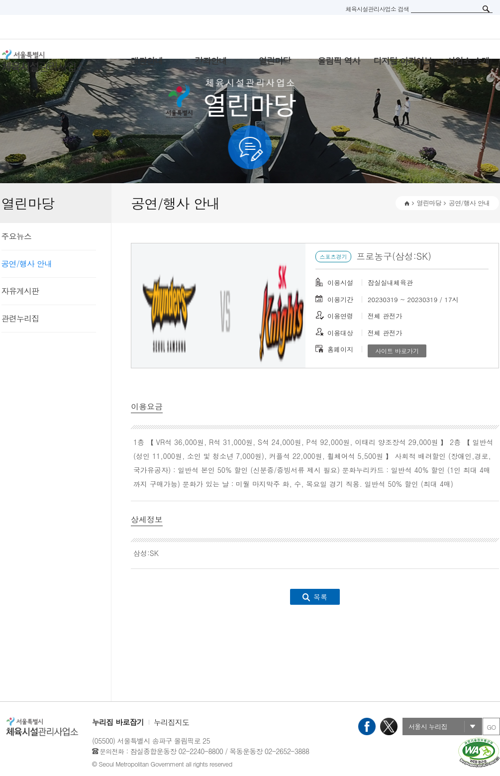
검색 (486, 8)
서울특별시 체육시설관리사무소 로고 (56, 61)
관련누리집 (20, 318)
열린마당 (429, 203)
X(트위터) (389, 726)
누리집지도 (171, 722)
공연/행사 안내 (26, 263)
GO (491, 727)
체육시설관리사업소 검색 (377, 8)
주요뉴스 (16, 236)
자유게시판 (20, 291)
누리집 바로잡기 (118, 722)
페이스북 (367, 726)
